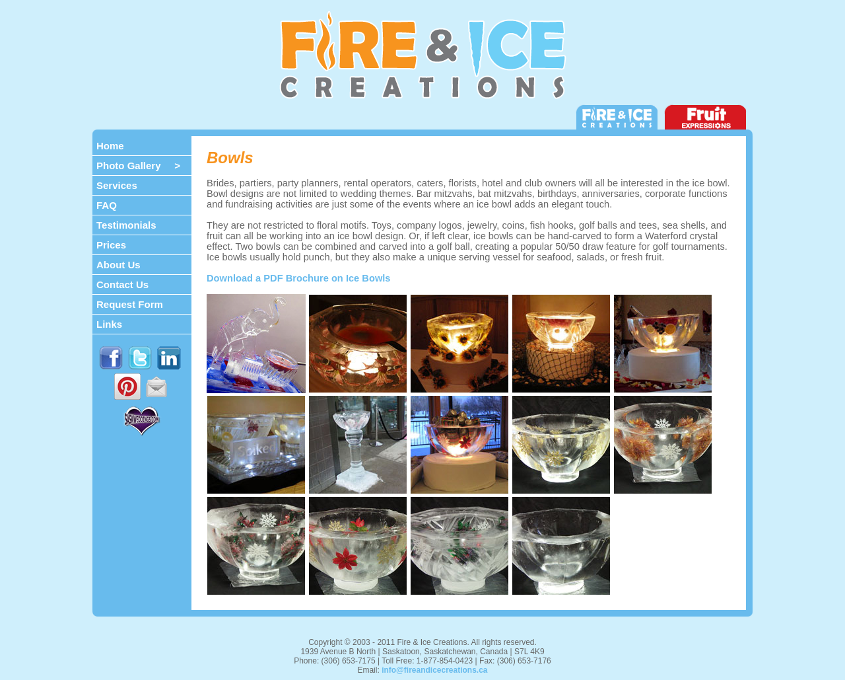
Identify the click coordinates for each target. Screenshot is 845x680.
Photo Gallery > (138, 165)
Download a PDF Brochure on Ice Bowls (299, 278)
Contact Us (122, 284)
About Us (118, 264)
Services (116, 185)
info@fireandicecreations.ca (434, 670)
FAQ (106, 205)
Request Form (129, 304)
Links (109, 324)
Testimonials (126, 225)
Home (110, 145)
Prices (111, 244)
